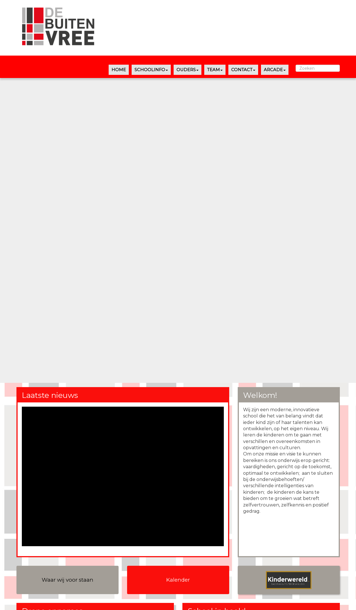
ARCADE (275, 69)
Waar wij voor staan (67, 580)
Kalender (178, 580)
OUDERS (187, 69)
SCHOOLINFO (151, 69)
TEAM (215, 69)
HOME (118, 69)
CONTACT (243, 69)
